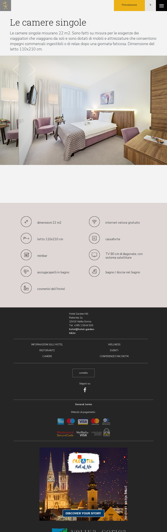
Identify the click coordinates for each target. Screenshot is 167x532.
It (150, 5)
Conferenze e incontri (114, 356)
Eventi (114, 350)
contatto (83, 373)
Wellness (114, 344)
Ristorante (47, 350)
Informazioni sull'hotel (47, 344)
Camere (47, 356)
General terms (83, 404)
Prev (16, 69)
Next (32, 69)
